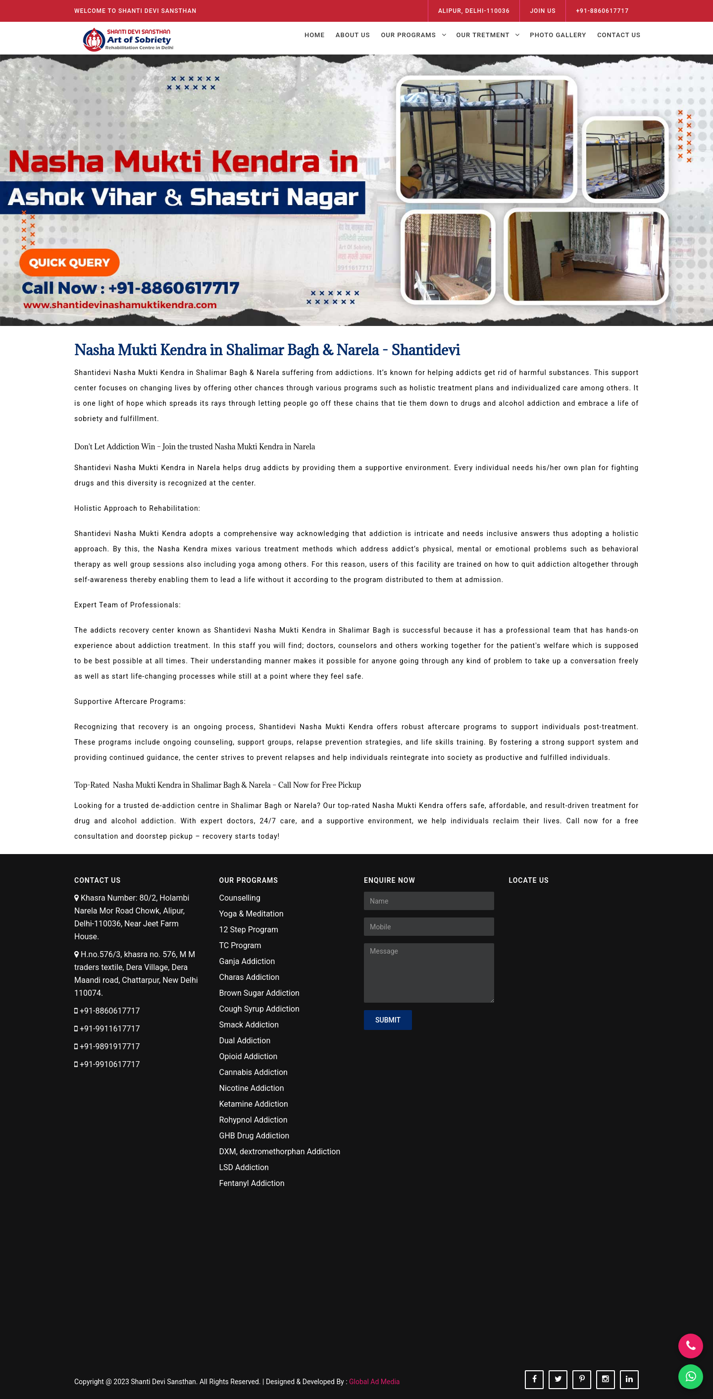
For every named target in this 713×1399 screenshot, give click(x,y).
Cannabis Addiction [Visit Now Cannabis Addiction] (253, 1072)
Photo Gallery (558, 35)
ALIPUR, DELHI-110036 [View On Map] (474, 10)
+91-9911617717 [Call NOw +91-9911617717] (110, 1028)
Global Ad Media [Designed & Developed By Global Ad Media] (374, 1382)
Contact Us (619, 35)
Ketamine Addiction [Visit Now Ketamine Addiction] (253, 1104)
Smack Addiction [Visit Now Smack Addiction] (249, 1024)
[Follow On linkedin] (629, 1379)
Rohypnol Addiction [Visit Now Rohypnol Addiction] (253, 1120)
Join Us (543, 10)
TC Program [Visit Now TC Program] (240, 945)
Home (315, 35)
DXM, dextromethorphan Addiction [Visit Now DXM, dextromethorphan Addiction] (280, 1151)
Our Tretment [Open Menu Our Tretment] (483, 35)
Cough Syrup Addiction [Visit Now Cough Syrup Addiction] (259, 1009)
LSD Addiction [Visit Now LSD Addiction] (244, 1167)
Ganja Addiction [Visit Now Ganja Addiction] (247, 961)
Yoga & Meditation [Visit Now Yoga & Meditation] (251, 913)
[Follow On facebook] (534, 1379)
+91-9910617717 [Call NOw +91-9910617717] (110, 1064)
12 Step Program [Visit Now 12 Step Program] (248, 929)
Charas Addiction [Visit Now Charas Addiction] (249, 977)
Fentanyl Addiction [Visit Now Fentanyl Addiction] (252, 1183)
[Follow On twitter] (558, 1379)
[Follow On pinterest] (581, 1379)
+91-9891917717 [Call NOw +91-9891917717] (110, 1046)
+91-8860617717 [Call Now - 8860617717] (602, 10)
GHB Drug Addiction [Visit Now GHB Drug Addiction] (254, 1135)
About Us (353, 35)
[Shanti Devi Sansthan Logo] (129, 37)
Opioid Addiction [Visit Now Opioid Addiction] (248, 1056)
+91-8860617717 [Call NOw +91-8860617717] (110, 1011)
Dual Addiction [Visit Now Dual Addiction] (245, 1040)
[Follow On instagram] (605, 1379)
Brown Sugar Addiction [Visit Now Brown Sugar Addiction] (259, 993)
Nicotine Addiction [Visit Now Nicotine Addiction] (251, 1088)
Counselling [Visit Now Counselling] (239, 898)
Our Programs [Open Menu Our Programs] (408, 35)
